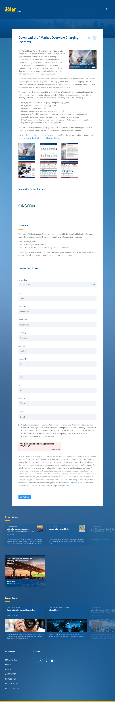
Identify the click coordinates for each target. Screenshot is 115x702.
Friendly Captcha (55, 449)
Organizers (10, 674)
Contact (9, 664)
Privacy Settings (12, 688)
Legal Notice (11, 659)
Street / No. (23, 359)
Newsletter (10, 678)
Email (20, 412)
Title (20, 293)
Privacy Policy (76, 482)
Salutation (22, 280)
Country (21, 398)
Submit (23, 497)
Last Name (22, 320)
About (8, 669)
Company (22, 333)
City (20, 385)
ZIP (19, 372)
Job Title (21, 346)
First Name (23, 307)
